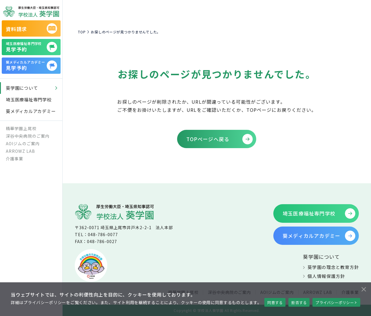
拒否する (299, 302)
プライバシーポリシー (334, 302)
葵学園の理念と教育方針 (333, 267)
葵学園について (321, 256)
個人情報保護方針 (326, 276)
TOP (82, 32)
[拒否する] (363, 288)
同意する (275, 302)
